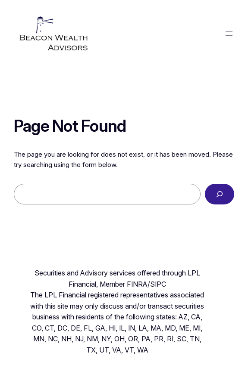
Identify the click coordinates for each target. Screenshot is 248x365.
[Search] (219, 194)
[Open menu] (229, 33)
